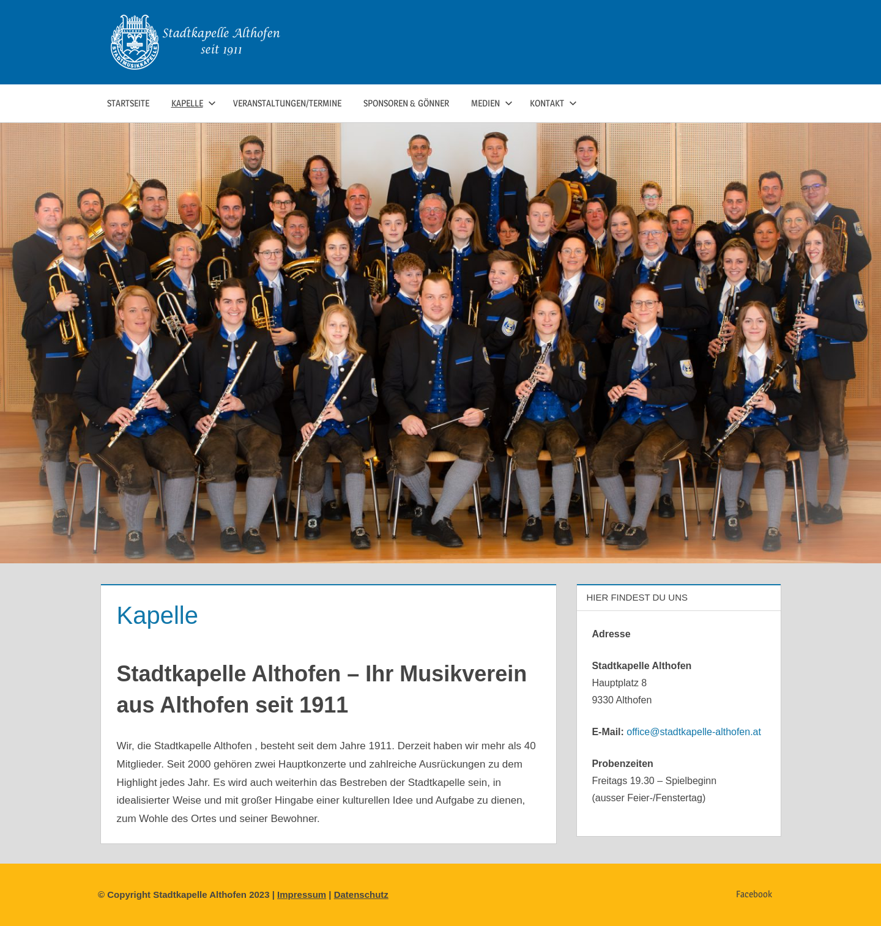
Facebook (754, 894)
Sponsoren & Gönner (406, 103)
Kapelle (193, 103)
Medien (492, 103)
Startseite (128, 103)
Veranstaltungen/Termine (287, 103)
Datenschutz (361, 894)
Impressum (301, 894)
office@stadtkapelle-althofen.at (693, 732)
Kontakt (553, 103)
